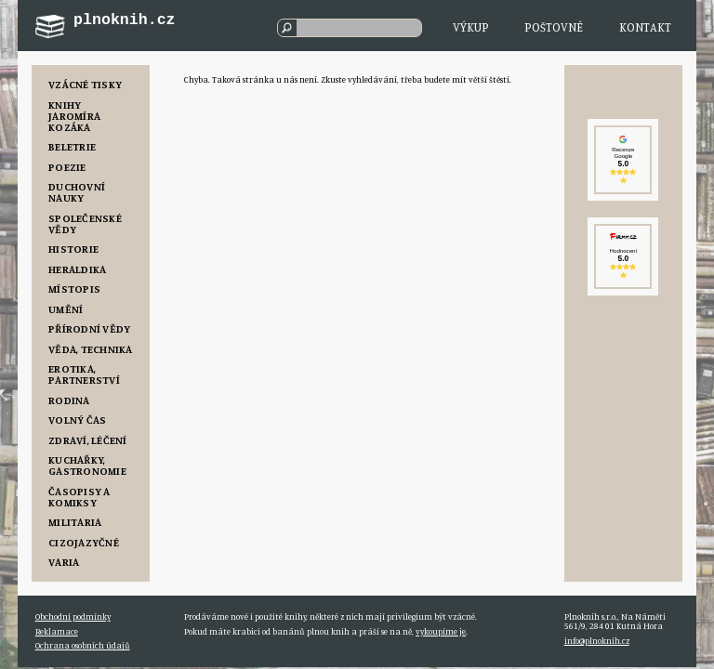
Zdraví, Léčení (87, 440)
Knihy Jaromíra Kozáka (74, 116)
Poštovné (553, 27)
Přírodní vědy (89, 328)
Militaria (74, 522)
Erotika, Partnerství (84, 374)
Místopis (74, 288)
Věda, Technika (90, 349)
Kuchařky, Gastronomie (87, 465)
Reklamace (56, 631)
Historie (73, 249)
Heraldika (77, 269)
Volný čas (77, 419)
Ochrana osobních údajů (82, 645)
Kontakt (645, 27)
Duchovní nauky (76, 191)
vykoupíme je (441, 631)
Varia (63, 562)
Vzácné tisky (85, 84)
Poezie (67, 167)
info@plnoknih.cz (596, 641)
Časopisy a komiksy (79, 496)
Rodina (68, 400)
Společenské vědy (85, 223)
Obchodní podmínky (73, 616)
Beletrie (72, 146)
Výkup (471, 27)
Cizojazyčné (83, 542)
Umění (65, 309)
